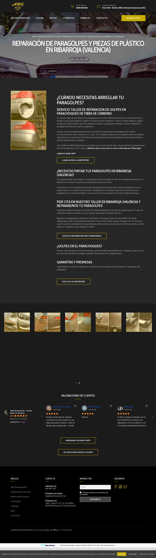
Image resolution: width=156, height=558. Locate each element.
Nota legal (37, 530)
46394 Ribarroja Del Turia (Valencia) (60, 506)
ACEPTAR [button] (121, 554)
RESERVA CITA (133, 18)
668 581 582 (50, 488)
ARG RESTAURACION (20, 18)
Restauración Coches (21, 492)
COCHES (40, 18)
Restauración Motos (20, 496)
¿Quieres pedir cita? (66, 153)
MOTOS (53, 18)
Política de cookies (146, 554)
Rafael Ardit (128, 407)
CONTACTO (101, 18)
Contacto (15, 515)
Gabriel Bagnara (94, 407)
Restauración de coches (50, 36)
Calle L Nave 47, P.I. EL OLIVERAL (59, 503)
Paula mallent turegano (62, 407)
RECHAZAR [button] (133, 554)
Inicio (35, 36)
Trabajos (85, 18)
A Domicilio (16, 501)
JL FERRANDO (65, 530)
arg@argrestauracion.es (55, 496)
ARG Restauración (19, 487)
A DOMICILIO (68, 18)
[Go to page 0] (97, 432)
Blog (13, 510)
